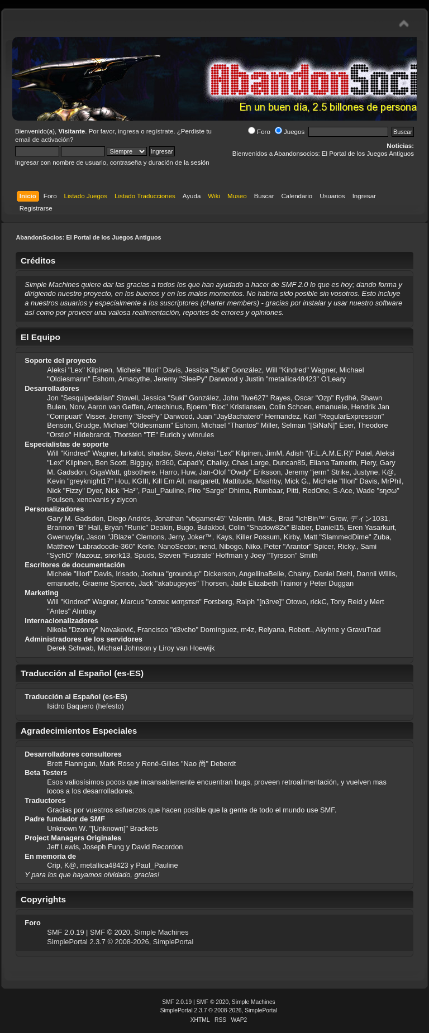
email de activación (42, 139)
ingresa (128, 131)
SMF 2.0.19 (65, 932)
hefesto (109, 706)
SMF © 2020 (110, 932)
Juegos (289, 131)
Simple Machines (161, 932)
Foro (259, 131)
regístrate (160, 131)
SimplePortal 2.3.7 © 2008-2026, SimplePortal (120, 942)
